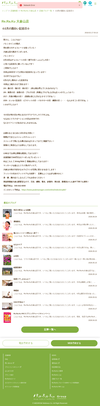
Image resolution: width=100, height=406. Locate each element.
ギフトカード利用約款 (12, 386)
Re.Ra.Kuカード (10, 379)
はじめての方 (9, 371)
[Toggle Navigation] (95, 3)
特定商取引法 (56, 367)
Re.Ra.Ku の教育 (57, 371)
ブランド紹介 (9, 375)
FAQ (6, 359)
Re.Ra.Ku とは (56, 375)
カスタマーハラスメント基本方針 (15, 383)
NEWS (54, 355)
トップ (5, 11)
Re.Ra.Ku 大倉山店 (28, 11)
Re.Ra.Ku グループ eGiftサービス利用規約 (65, 383)
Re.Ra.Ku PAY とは (58, 386)
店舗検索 (14, 11)
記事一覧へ (50, 329)
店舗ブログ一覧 (45, 11)
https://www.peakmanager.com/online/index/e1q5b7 (44, 190)
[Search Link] (85, 3)
